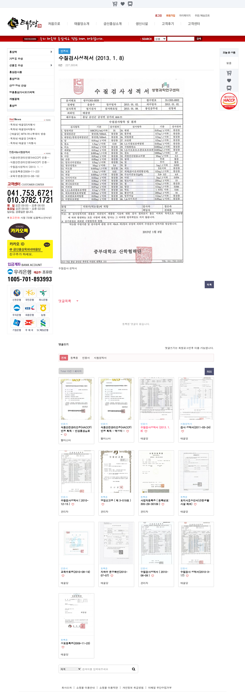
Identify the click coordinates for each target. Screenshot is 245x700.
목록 (209, 284)
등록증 (74, 357)
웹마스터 (66, 440)
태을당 (144, 438)
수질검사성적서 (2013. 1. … (26, 166)
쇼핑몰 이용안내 (85, 687)
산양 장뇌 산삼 (17, 85)
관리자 (64, 511)
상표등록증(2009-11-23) (24, 171)
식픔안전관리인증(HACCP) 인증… (30, 157)
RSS (209, 371)
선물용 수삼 (16, 65)
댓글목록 (65, 301)
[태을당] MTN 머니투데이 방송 (28, 134)
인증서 (86, 357)
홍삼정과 (14, 78)
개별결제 (14, 99)
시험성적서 (100, 357)
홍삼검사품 (15, 72)
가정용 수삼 (16, 58)
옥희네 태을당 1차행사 (23, 143)
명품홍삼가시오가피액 (22, 92)
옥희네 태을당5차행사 (22, 124)
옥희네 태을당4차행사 (22, 129)
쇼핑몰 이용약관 (109, 687)
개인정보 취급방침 (133, 687)
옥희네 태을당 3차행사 (23, 138)
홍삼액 (13, 52)
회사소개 (67, 687)
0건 (61, 65)
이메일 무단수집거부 (160, 687)
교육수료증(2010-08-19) (24, 176)
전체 (63, 357)
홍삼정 (13, 105)
